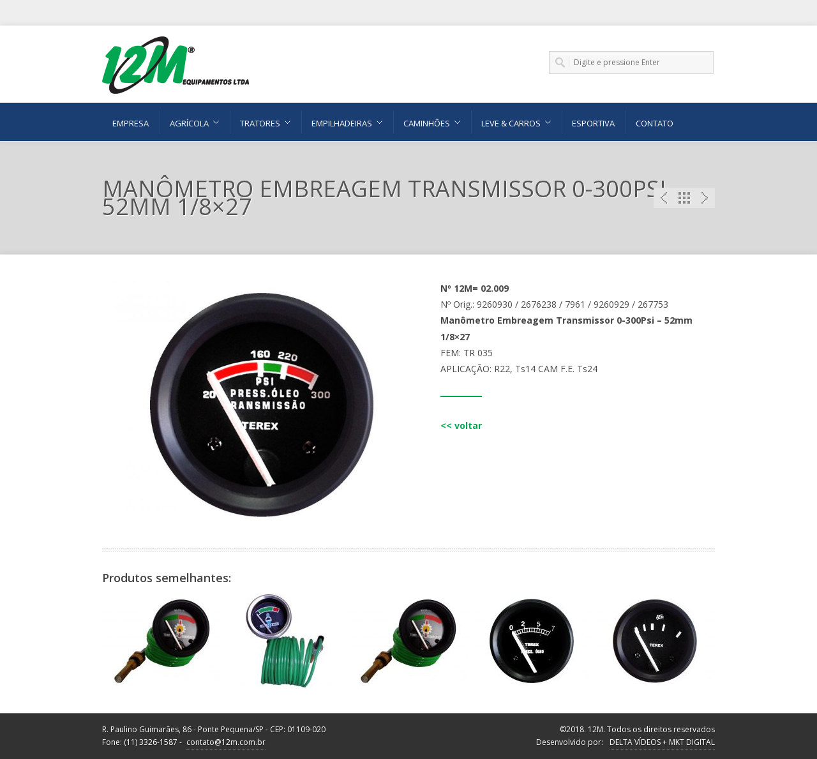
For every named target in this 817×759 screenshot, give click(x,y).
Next (704, 198)
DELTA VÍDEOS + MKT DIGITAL (662, 742)
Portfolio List (684, 198)
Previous (664, 198)
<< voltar (461, 425)
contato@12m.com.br (226, 742)
